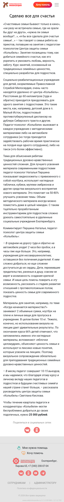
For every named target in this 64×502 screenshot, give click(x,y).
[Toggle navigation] (56, 5)
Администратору (45, 483)
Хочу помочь (43, 4)
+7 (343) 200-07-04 (38, 466)
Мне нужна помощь (32, 448)
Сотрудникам (16, 483)
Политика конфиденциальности (32, 488)
